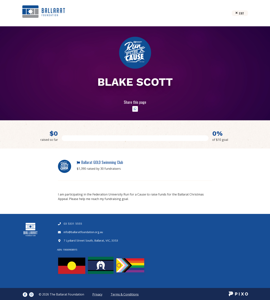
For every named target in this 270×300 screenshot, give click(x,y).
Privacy (97, 294)
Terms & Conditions (125, 294)
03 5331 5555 (73, 223)
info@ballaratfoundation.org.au (83, 232)
